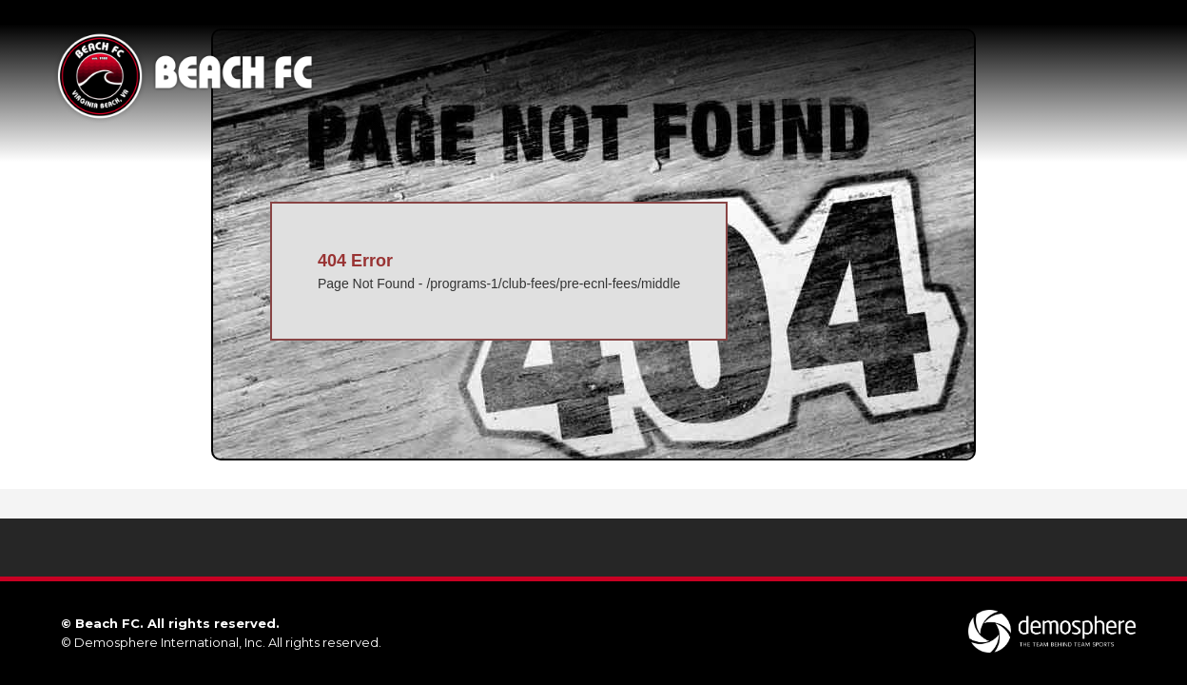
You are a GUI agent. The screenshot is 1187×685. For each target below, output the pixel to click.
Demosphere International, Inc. (169, 642)
